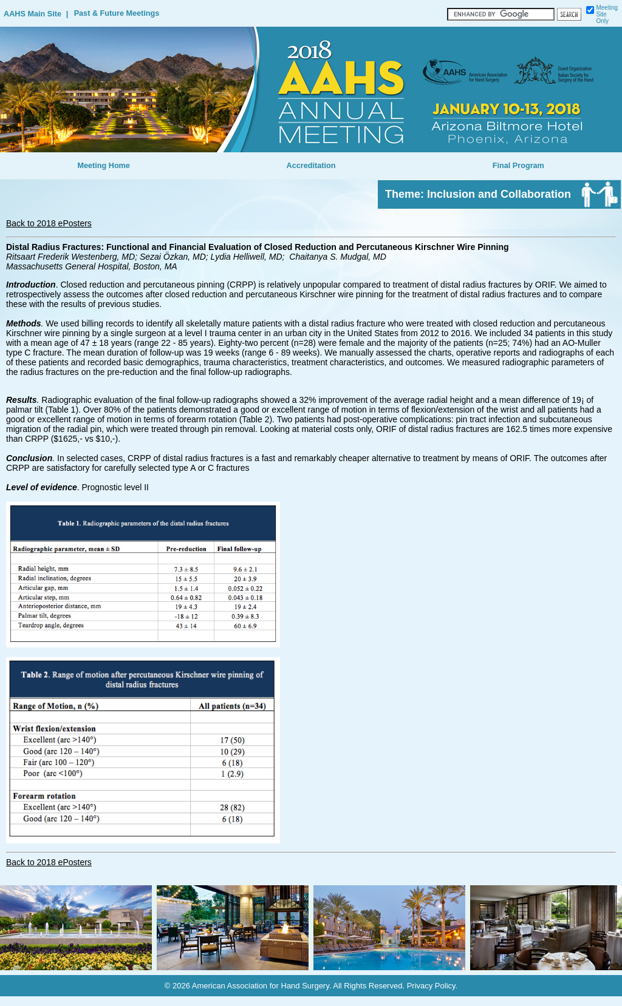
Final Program (518, 165)
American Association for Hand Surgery (260, 985)
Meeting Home (103, 165)
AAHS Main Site (32, 14)
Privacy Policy (431, 985)
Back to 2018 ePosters (49, 223)
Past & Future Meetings (117, 13)
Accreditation (311, 165)
